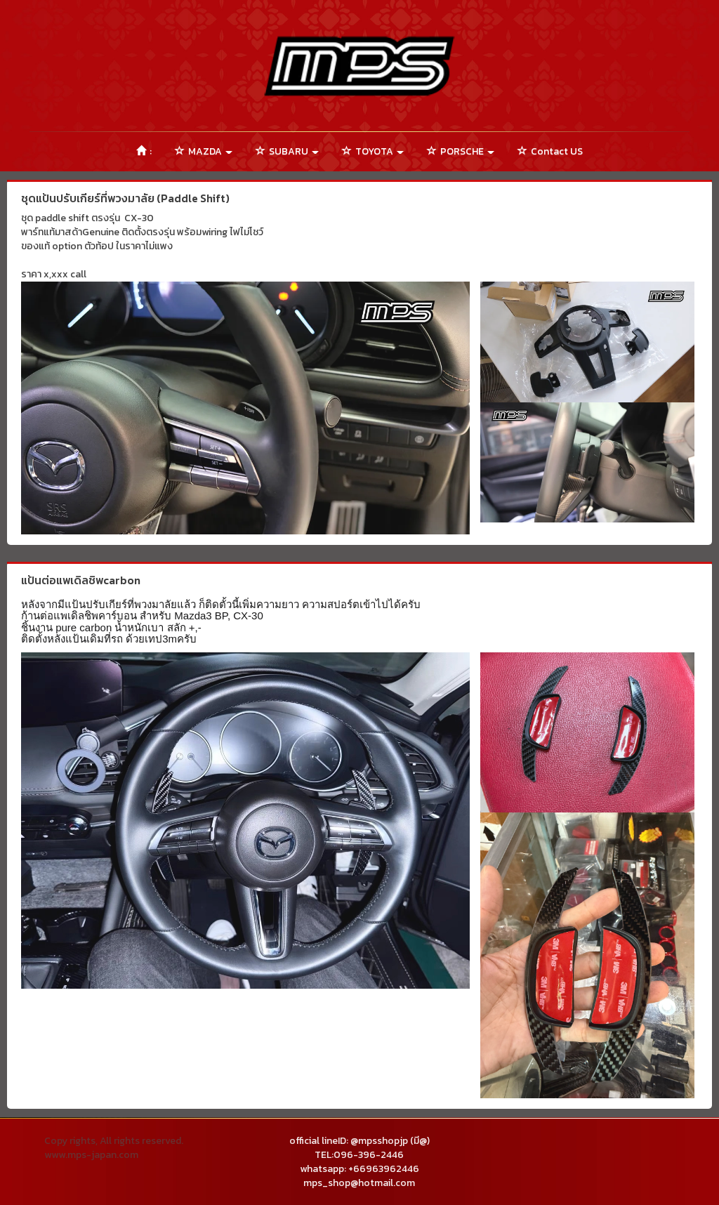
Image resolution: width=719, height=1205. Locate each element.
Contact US (550, 151)
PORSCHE (460, 151)
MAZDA (203, 151)
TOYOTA (373, 151)
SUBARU (287, 151)
